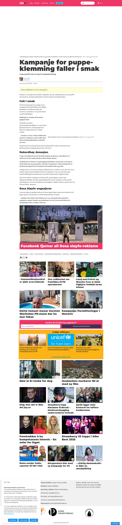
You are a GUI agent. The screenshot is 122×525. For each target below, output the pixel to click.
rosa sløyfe (39, 254)
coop (86, 254)
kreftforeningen (76, 254)
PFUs (94, 487)
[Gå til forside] (23, 3)
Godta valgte (23, 520)
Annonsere (44, 3)
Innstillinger (115, 523)
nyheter (65, 254)
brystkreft (24, 254)
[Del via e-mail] (26, 257)
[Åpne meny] (100, 3)
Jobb (31, 3)
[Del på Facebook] (21, 257)
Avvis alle (33, 520)
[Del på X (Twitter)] (23, 257)
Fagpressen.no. (10, 513)
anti (31, 254)
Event (52, 3)
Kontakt (37, 3)
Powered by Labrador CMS (61, 522)
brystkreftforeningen (53, 254)
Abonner (59, 3)
